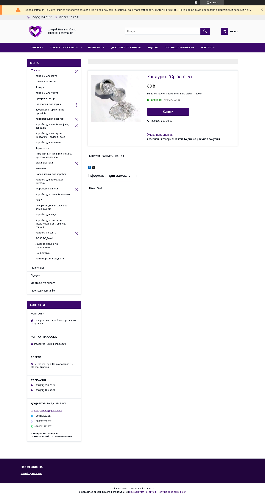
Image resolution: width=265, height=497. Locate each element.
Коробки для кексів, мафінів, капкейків (52, 126)
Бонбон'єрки (43, 253)
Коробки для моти (46, 75)
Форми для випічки (47, 188)
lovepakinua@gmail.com (48, 410)
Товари (35, 70)
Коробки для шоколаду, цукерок (50, 181)
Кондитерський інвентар (50, 118)
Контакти (208, 47)
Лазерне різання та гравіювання (47, 245)
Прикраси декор (45, 98)
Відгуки (152, 47)
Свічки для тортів (46, 81)
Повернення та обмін (46, 57)
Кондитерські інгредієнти (50, 258)
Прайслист (96, 47)
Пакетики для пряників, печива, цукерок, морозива (54, 155)
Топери (40, 87)
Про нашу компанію (179, 47)
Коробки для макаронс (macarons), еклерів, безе (50, 135)
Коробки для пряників (48, 142)
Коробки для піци (46, 214)
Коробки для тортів (47, 92)
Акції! (39, 200)
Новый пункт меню (31, 473)
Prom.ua (150, 488)
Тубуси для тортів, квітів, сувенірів (50, 111)
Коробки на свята (46, 232)
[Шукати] (205, 31)
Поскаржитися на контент (142, 492)
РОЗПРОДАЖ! (44, 238)
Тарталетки (42, 148)
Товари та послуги (64, 47)
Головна (37, 47)
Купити (168, 111)
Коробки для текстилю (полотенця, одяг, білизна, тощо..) (51, 223)
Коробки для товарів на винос (53, 194)
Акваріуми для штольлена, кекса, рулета (51, 207)
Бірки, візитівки (44, 162)
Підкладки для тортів (48, 104)
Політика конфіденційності (172, 492)
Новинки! (41, 168)
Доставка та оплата (126, 47)
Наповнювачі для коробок (51, 174)
